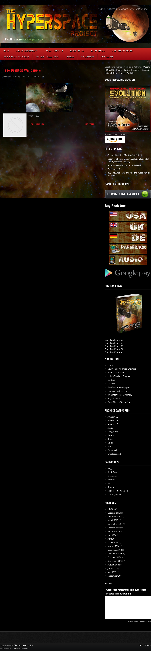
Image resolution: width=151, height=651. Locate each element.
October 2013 (114, 557)
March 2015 (113, 520)
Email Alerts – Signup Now (119, 402)
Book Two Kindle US (114, 340)
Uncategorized (114, 454)
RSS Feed (109, 583)
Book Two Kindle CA (114, 349)
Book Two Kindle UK (114, 343)
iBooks (111, 435)
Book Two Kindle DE (114, 346)
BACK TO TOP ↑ (145, 645)
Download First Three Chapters (122, 369)
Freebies (111, 384)
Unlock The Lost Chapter (119, 376)
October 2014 (114, 528)
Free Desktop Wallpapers (22, 70)
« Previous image (36, 124)
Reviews (70, 57)
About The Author (116, 372)
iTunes (122, 73)
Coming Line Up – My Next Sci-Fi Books (125, 155)
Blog (110, 468)
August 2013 (113, 565)
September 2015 (115, 516)
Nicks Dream (87, 57)
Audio (110, 428)
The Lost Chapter (54, 51)
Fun (109, 483)
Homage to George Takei (119, 391)
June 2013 (112, 568)
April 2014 (112, 539)
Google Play (111, 73)
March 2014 (113, 542)
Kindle (110, 443)
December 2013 (115, 550)
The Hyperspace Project (23, 645)
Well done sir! (114, 169)
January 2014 (113, 546)
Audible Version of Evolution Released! (125, 165)
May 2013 (112, 572)
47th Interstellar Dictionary (120, 395)
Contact (111, 380)
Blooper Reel (77, 51)
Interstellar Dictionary (16, 57)
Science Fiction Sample (118, 491)
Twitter (127, 70)
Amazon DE (113, 417)
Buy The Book (98, 51)
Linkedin (146, 70)
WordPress (17, 648)
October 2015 (114, 513)
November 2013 (115, 554)
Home (6, 51)
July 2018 (112, 509)
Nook (110, 446)
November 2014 (115, 524)
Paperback (112, 450)
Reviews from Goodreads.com (139, 622)
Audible (130, 73)
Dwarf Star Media (114, 70)
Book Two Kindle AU (114, 352)
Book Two (112, 472)
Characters (112, 476)
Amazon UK (113, 420)
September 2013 (115, 561)
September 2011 (115, 576)
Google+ (136, 70)
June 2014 (112, 535)
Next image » (90, 124)
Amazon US (113, 424)
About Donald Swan (27, 51)
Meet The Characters (123, 51)
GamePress (24, 648)
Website (146, 67)
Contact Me (107, 57)
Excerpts (111, 480)
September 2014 (115, 531)
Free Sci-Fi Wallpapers (47, 57)
